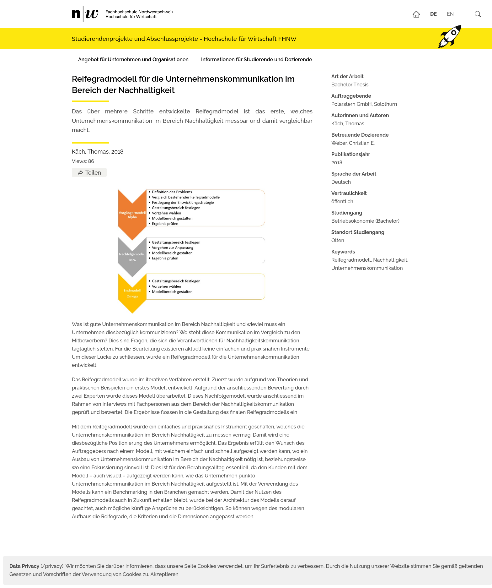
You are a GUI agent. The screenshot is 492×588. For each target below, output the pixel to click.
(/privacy (35, 566)
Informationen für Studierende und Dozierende (256, 60)
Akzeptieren (164, 574)
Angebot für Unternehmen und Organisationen (133, 60)
